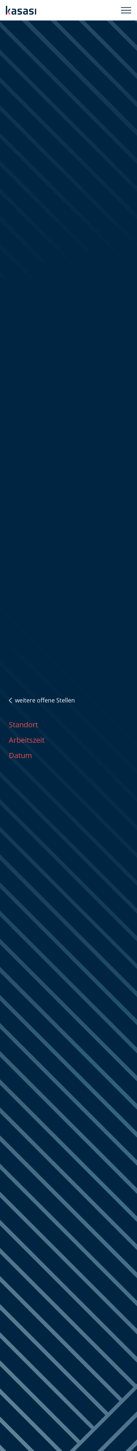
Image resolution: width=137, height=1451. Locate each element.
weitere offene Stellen (42, 700)
